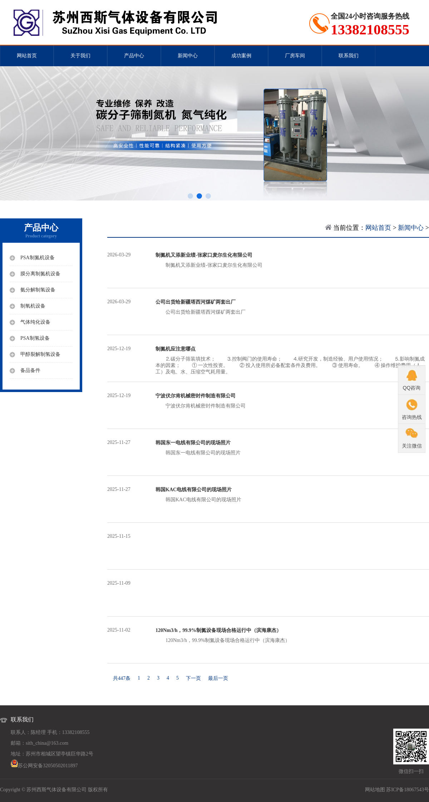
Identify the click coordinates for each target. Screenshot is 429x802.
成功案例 (241, 55)
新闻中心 (188, 55)
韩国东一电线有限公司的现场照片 (292, 447)
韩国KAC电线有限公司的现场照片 (292, 494)
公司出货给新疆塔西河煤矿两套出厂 (292, 307)
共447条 (121, 678)
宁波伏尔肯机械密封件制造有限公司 (292, 401)
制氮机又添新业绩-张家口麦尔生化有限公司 (292, 260)
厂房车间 (295, 55)
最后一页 (218, 678)
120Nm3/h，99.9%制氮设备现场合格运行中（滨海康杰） (292, 635)
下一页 (193, 678)
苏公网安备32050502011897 (48, 765)
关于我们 (80, 55)
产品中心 (134, 55)
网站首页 (27, 55)
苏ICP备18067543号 (407, 789)
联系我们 (349, 55)
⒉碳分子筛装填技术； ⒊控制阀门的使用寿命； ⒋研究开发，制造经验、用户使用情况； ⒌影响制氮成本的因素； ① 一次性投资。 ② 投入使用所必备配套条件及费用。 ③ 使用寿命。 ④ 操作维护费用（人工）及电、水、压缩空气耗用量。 (292, 360)
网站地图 (375, 789)
